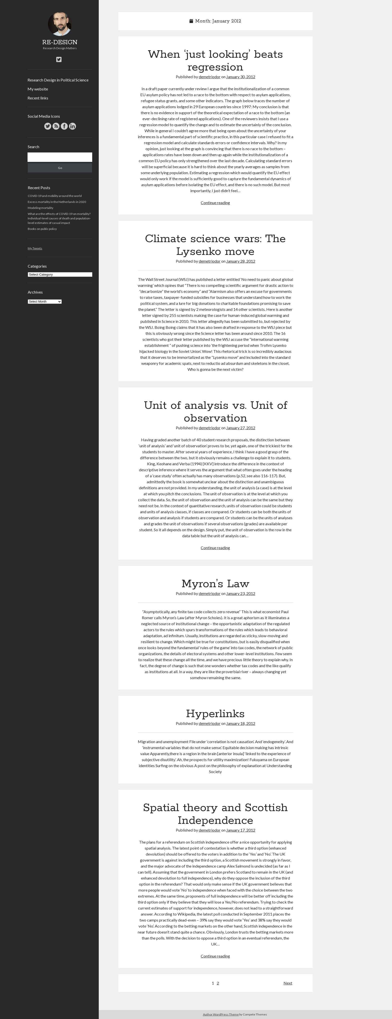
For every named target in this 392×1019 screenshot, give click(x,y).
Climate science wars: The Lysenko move (215, 245)
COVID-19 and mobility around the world (55, 196)
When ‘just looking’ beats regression (215, 60)
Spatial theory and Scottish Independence (215, 814)
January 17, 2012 (240, 830)
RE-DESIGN (60, 42)
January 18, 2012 (240, 723)
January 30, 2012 (240, 76)
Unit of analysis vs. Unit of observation (215, 412)
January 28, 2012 (240, 261)
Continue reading (215, 202)
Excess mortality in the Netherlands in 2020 (57, 202)
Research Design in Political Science (58, 79)
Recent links (38, 97)
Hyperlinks (215, 714)
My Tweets (35, 248)
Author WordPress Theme (221, 1014)
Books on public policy (42, 229)
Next (288, 983)
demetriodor (209, 76)
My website (38, 88)
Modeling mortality (40, 208)
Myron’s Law (216, 584)
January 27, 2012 (240, 427)
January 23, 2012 (240, 593)
